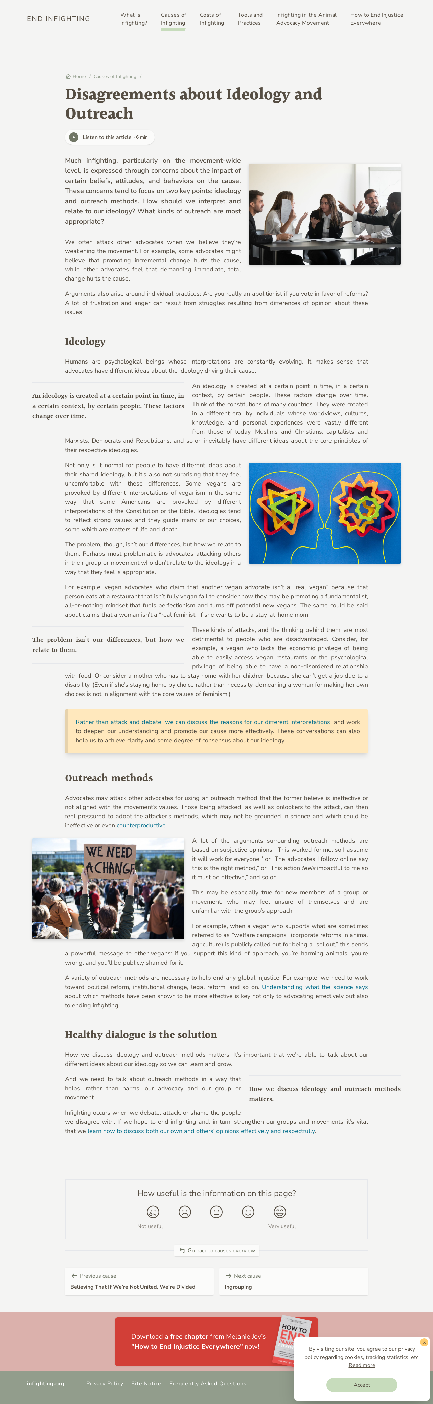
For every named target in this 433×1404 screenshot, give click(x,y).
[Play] (73, 137)
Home (75, 76)
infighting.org (46, 1383)
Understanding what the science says (315, 987)
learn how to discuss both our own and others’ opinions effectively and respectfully (201, 1131)
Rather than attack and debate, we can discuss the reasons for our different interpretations (203, 722)
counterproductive (141, 825)
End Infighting (59, 18)
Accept (362, 1385)
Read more (362, 1365)
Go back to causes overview (216, 1250)
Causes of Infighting (116, 76)
